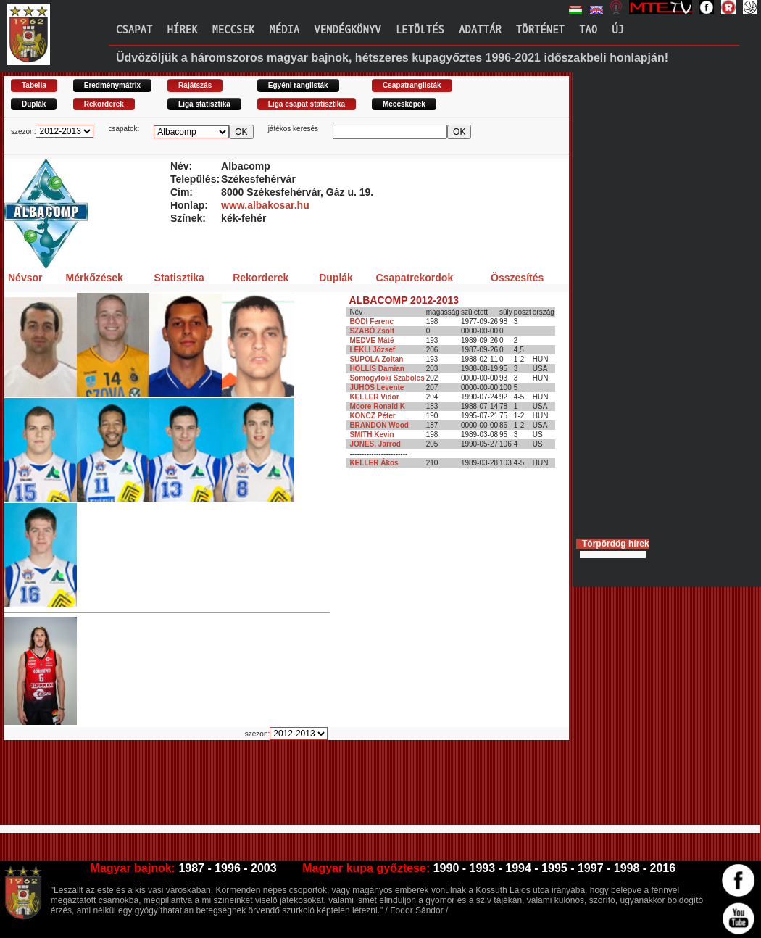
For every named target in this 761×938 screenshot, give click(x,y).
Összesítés (517, 277)
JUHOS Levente (376, 387)
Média (284, 30)
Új (618, 30)
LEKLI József (372, 350)
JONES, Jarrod (375, 444)
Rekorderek (104, 104)
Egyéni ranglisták (298, 85)
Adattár (480, 30)
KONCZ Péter (372, 416)
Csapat (134, 30)
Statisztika (179, 277)
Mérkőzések (93, 277)
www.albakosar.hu (265, 205)
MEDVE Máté (371, 340)
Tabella (34, 85)
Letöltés (420, 30)
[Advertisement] (267, 788)
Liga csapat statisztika (306, 104)
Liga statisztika (204, 104)
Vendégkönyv (347, 30)
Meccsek (233, 30)
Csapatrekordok (415, 277)
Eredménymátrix (112, 85)
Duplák (34, 104)
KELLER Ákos (373, 463)
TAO (588, 30)
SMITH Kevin (371, 435)
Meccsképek (404, 104)
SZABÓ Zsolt (371, 331)
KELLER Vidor (374, 397)
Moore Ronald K (377, 406)
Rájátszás (195, 85)
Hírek (182, 30)
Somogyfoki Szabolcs (386, 378)
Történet (540, 30)
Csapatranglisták (412, 85)
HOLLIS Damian (376, 369)
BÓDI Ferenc (371, 321)
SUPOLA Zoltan (376, 359)
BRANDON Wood (378, 425)
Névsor (25, 277)
